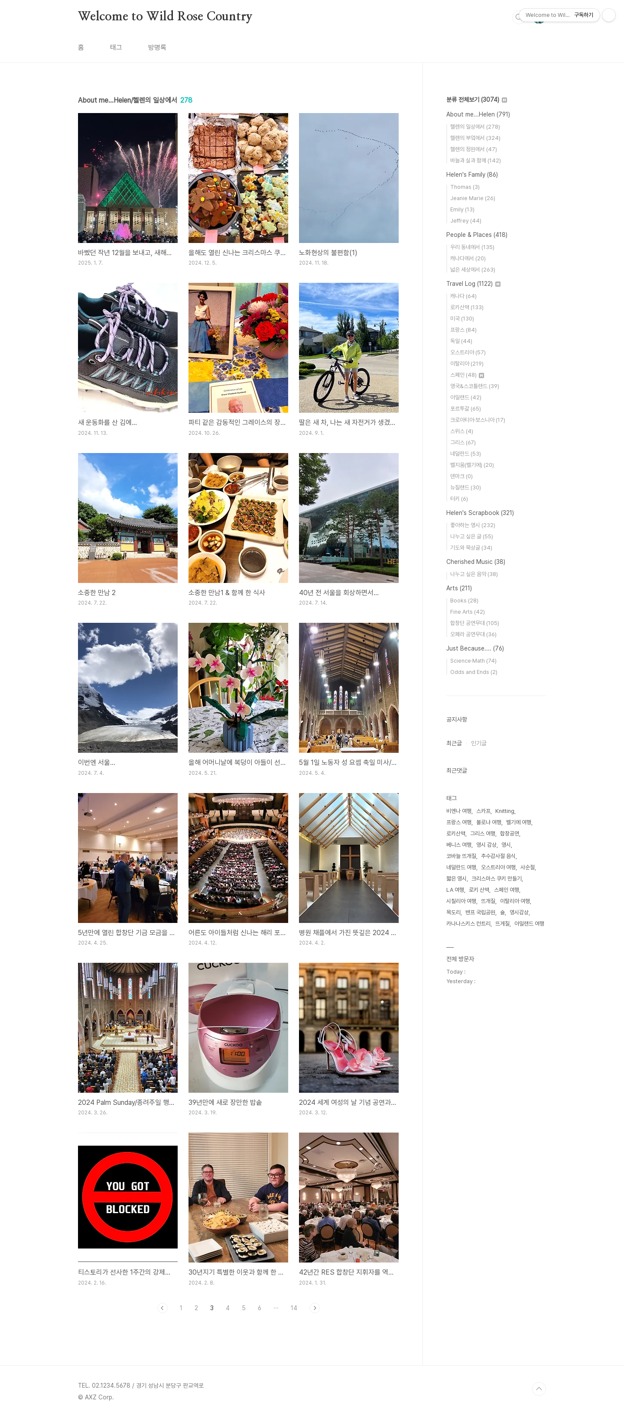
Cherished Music (475, 561)
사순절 (527, 867)
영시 (506, 845)
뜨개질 (488, 901)
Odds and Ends (473, 672)
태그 (116, 47)
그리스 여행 (482, 833)
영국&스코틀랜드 (474, 386)
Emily (462, 209)
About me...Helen (478, 114)
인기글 (479, 743)
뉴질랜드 (465, 487)
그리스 (463, 442)
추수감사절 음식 (498, 856)
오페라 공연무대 (473, 634)
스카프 (483, 811)
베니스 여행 (458, 845)
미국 (462, 318)
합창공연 (509, 833)
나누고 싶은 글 (471, 536)
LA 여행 (455, 890)
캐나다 (463, 296)
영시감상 (519, 912)
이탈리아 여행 (515, 901)
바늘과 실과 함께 (475, 160)
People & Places (476, 234)
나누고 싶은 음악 (474, 574)
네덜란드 (465, 453)
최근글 (454, 743)
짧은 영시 (456, 878)
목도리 (453, 912)
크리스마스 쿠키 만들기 (496, 878)
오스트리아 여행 (498, 867)
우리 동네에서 (472, 247)
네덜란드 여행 (461, 867)
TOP (539, 1389)
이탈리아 (467, 363)
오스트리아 (468, 352)
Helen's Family (472, 174)
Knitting (504, 811)
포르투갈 (465, 408)
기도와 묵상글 (471, 547)
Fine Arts (467, 612)
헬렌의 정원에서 (473, 149)
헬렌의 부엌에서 (475, 138)
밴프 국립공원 (480, 912)
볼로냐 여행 (488, 822)
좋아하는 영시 (472, 525)
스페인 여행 (506, 890)
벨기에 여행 (518, 822)
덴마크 (461, 476)
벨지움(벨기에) (472, 465)
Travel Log (473, 283)
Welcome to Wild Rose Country (165, 17)
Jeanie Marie (472, 198)
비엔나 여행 (458, 811)
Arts (459, 588)
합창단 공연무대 (474, 623)
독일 (461, 341)
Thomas (465, 187)
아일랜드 (465, 397)
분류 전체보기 (476, 99)
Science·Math (473, 660)
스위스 (461, 431)
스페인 (467, 375)
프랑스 (463, 330)
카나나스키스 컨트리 (468, 923)
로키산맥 (467, 307)
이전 (162, 1308)
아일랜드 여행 (529, 923)
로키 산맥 (479, 890)
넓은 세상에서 (472, 269)
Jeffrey (465, 220)
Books (464, 600)
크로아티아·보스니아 (477, 420)
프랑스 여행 (458, 822)
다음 (314, 1308)
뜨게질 (502, 923)
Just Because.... (475, 648)
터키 (459, 498)
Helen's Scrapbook (480, 512)
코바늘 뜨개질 (461, 856)
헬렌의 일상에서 (475, 126)
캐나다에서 (468, 258)
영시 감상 (486, 845)
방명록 (157, 47)
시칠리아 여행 (461, 901)
